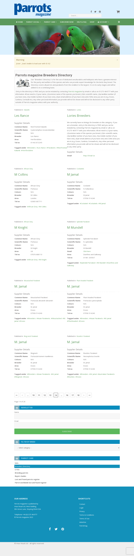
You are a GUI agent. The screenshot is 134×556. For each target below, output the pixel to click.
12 (45, 395)
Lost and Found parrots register (27, 479)
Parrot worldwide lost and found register (31, 482)
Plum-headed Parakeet (85, 281)
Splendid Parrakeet (88, 263)
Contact (82, 504)
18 (78, 395)
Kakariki (26, 110)
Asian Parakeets (44, 318)
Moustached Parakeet (32, 281)
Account (103, 22)
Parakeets (52, 148)
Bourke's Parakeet (83, 336)
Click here (87, 251)
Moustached (57, 318)
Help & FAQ (81, 22)
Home (19, 22)
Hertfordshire (27, 150)
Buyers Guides (20, 476)
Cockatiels (80, 169)
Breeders (32, 148)
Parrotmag (83, 526)
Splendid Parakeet (83, 222)
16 (67, 395)
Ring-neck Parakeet (31, 336)
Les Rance (42, 148)
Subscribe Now (67, 22)
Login (81, 508)
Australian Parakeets (107, 374)
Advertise (82, 522)
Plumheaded (73, 321)
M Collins (43, 206)
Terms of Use (84, 518)
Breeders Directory (22, 466)
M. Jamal (108, 318)
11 (39, 395)
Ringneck (18, 377)
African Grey (28, 169)
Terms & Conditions (86, 515)
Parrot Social (32, 22)
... (27, 395)
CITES (17, 469)
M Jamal (103, 203)
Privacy (82, 511)
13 (50, 395)
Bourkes (71, 377)
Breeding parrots (21, 473)
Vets (16, 463)
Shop (92, 22)
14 (56, 395)
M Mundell (102, 263)
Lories (79, 110)
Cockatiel (84, 203)
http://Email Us (89, 155)
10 (33, 395)
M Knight (43, 259)
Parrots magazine (75, 91)
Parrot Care (49, 22)
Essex (22, 321)
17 (73, 395)
